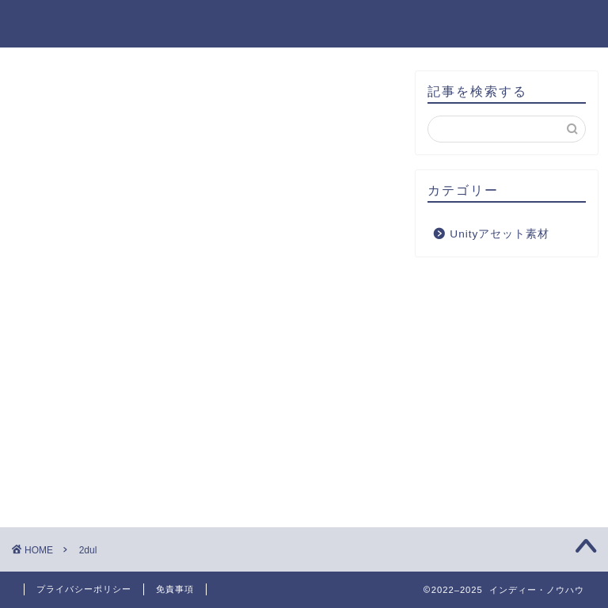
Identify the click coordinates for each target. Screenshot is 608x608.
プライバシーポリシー (83, 589)
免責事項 (175, 589)
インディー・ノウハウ (304, 22)
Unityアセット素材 (499, 234)
